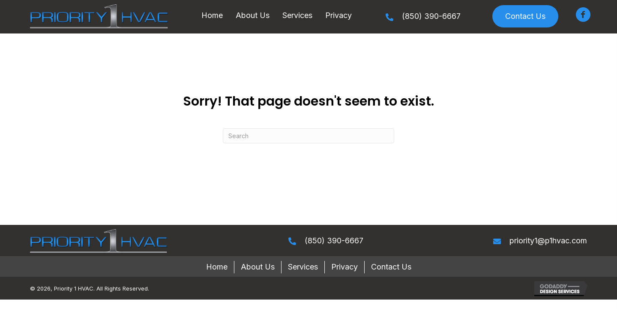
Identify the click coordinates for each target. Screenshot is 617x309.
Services (303, 266)
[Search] (308, 135)
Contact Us (391, 266)
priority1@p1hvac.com (548, 240)
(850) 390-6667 (431, 16)
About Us (258, 266)
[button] (525, 16)
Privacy (344, 266)
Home (217, 266)
